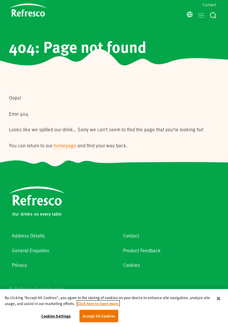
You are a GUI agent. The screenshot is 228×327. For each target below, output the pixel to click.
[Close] (218, 300)
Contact (209, 4)
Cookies (131, 264)
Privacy (19, 264)
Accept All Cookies (99, 318)
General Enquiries (30, 250)
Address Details (28, 235)
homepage (65, 145)
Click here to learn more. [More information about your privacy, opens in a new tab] (98, 306)
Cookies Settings (56, 318)
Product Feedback (142, 250)
